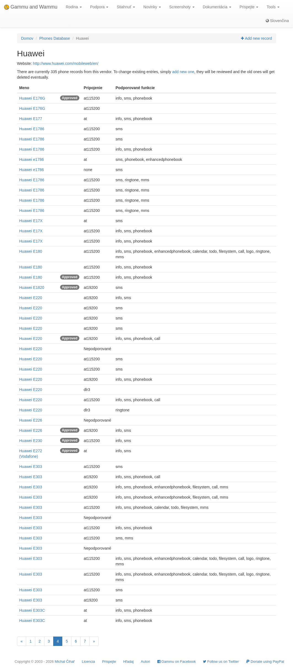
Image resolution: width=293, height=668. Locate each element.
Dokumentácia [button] (217, 7)
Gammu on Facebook (176, 661)
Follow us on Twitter (221, 661)
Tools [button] (273, 7)
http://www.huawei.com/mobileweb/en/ (65, 63)
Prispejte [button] (249, 7)
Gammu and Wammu (30, 7)
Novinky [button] (152, 7)
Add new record (256, 38)
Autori (145, 661)
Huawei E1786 (31, 129)
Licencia (88, 661)
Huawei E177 (30, 118)
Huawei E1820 (31, 287)
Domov (27, 38)
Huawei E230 (30, 440)
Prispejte (109, 661)
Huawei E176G (32, 98)
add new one (183, 72)
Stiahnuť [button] (126, 7)
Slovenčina (277, 20)
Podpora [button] (99, 7)
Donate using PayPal (265, 661)
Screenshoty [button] (182, 7)
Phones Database (54, 38)
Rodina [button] (74, 7)
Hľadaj (128, 661)
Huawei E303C (32, 610)
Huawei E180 (30, 251)
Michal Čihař (64, 661)
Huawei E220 (30, 298)
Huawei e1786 (31, 159)
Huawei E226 (30, 420)
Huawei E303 (30, 466)
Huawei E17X (31, 221)
